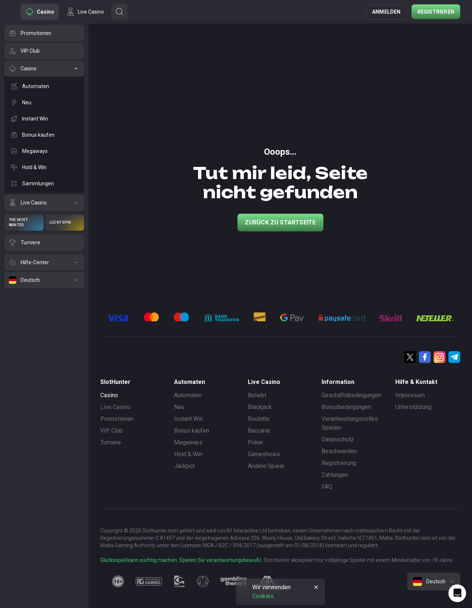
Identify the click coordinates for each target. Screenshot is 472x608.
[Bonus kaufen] (44, 135)
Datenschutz (338, 439)
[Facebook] (425, 357)
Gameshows (264, 454)
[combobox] (433, 581)
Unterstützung (413, 406)
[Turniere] (44, 242)
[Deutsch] (44, 280)
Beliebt (257, 395)
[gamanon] (203, 581)
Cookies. (263, 596)
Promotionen (116, 418)
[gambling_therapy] (234, 581)
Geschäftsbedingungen (351, 395)
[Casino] (44, 68)
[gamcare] (179, 581)
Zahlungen (335, 474)
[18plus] (118, 581)
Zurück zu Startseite (280, 222)
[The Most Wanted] (24, 222)
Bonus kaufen (191, 430)
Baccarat (259, 430)
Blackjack (260, 406)
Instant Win (188, 418)
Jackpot (184, 465)
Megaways (188, 442)
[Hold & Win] (44, 167)
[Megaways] (44, 151)
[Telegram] (454, 357)
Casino (109, 395)
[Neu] (44, 102)
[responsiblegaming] (149, 581)
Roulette (259, 418)
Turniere (110, 442)
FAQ (327, 486)
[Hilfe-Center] (44, 262)
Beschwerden (339, 451)
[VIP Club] (44, 51)
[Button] (119, 12)
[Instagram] (439, 357)
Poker (255, 442)
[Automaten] (44, 86)
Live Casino (115, 406)
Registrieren (435, 12)
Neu (179, 406)
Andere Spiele (266, 465)
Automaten (188, 395)
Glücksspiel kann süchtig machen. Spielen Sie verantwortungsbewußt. (181, 560)
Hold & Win (188, 454)
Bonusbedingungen (346, 406)
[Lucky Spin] (64, 222)
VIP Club (111, 430)
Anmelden (386, 12)
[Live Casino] (44, 203)
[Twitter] (410, 357)
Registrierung (339, 463)
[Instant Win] (44, 119)
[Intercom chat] (457, 593)
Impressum (410, 395)
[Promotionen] (44, 33)
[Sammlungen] (44, 183)
